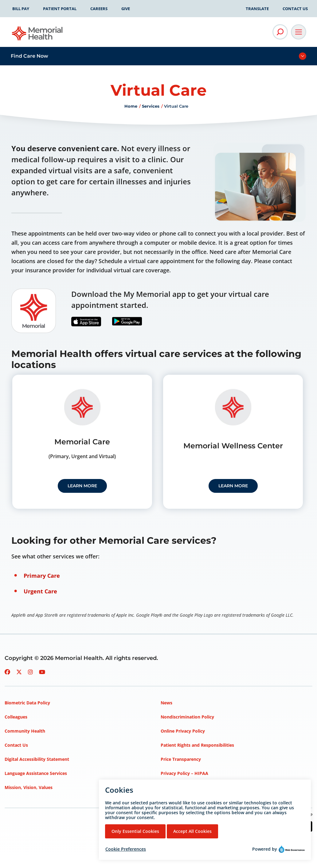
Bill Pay (20, 8)
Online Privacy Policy (183, 731)
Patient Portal (59, 8)
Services (150, 106)
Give (125, 8)
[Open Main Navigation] (298, 32)
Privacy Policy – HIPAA (184, 773)
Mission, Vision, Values (29, 787)
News (166, 703)
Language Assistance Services (36, 773)
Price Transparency (181, 759)
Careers (99, 8)
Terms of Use (175, 787)
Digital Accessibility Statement (37, 759)
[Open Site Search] (280, 32)
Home (130, 106)
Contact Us (295, 8)
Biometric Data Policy (27, 703)
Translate (257, 8)
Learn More (82, 486)
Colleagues (16, 717)
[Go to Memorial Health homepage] (38, 35)
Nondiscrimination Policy (187, 717)
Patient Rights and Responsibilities (197, 745)
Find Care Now (29, 56)
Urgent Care (40, 591)
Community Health (25, 731)
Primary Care (42, 575)
